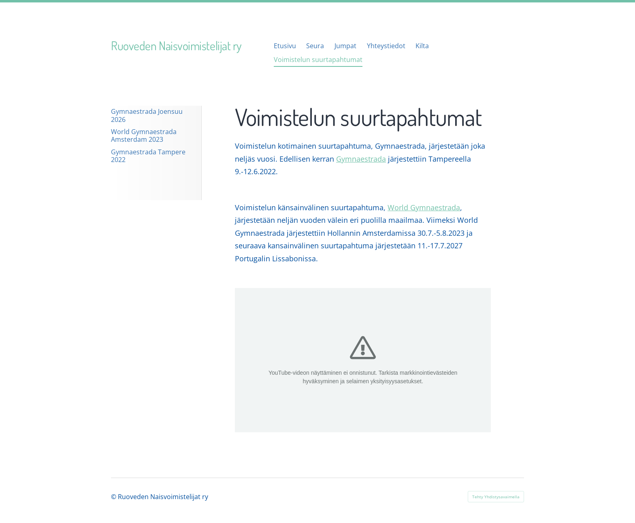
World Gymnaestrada (424, 207)
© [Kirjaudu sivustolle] (114, 496)
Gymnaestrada (361, 159)
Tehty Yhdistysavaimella (496, 497)
